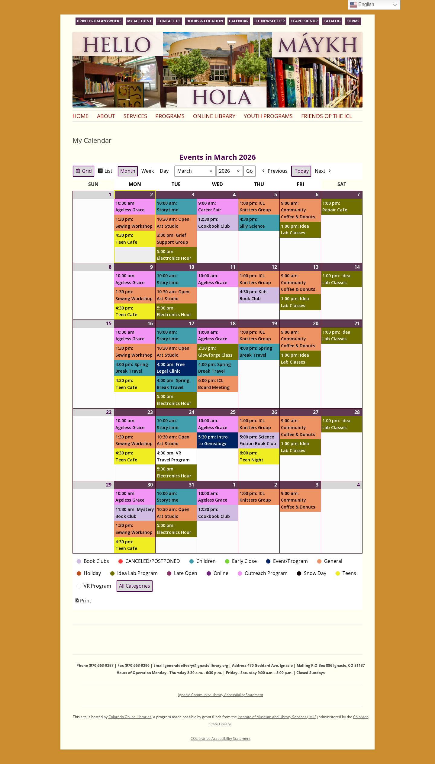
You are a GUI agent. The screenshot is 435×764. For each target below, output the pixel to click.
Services (135, 116)
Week (147, 171)
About (106, 116)
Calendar (239, 21)
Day (164, 171)
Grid (83, 172)
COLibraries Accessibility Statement (220, 738)
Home (80, 116)
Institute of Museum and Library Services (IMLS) (278, 716)
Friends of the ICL (326, 116)
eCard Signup (304, 21)
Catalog (332, 21)
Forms (352, 21)
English (362, 4)
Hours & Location (204, 21)
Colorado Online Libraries (129, 716)
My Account (139, 21)
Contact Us (169, 21)
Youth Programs (268, 116)
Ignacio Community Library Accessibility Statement (220, 694)
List (105, 172)
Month (127, 171)
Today (302, 171)
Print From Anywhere (99, 21)
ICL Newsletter (269, 21)
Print (82, 602)
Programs (170, 116)
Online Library (214, 116)
